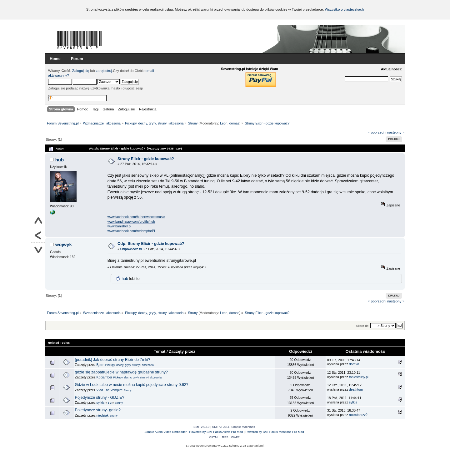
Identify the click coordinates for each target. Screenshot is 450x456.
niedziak (103, 415)
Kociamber (104, 377)
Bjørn (100, 365)
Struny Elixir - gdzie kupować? (146, 159)
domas (234, 123)
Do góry (38, 221)
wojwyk (63, 244)
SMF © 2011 (221, 426)
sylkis (101, 402)
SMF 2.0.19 (201, 426)
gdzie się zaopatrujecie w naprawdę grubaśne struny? (121, 372)
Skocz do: (362, 325)
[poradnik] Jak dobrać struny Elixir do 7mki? (112, 359)
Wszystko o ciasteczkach (344, 9)
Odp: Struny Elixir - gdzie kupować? (151, 243)
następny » (395, 132)
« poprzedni (377, 132)
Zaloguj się (80, 71)
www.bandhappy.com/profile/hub (131, 221)
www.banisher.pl (120, 226)
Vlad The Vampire (110, 390)
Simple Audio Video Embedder (165, 431)
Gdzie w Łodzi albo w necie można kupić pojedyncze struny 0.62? (131, 385)
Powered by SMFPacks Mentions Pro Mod (274, 431)
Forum (77, 59)
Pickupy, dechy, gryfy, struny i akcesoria (129, 365)
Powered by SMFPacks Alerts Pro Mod (216, 431)
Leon (224, 123)
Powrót (38, 235)
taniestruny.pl (358, 377)
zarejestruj (104, 71)
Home (55, 59)
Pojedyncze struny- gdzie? (98, 410)
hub (59, 159)
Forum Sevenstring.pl (79, 40)
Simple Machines (243, 426)
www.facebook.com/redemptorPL (132, 231)
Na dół (38, 250)
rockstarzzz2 (358, 415)
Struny (127, 390)
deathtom (356, 389)
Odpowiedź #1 (131, 249)
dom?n (354, 364)
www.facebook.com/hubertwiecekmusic (136, 217)
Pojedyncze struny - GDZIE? (99, 397)
